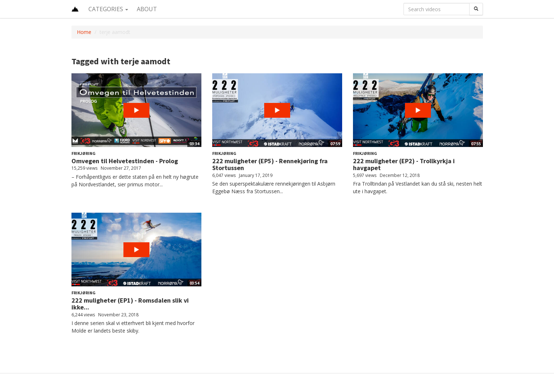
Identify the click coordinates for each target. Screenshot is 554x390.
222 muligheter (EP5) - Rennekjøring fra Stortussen (270, 164)
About (147, 9)
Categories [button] (108, 9)
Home (84, 32)
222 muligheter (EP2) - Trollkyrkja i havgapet (404, 164)
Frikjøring (83, 153)
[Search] (476, 9)
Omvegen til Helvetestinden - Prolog (124, 161)
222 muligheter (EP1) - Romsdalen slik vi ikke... (130, 304)
